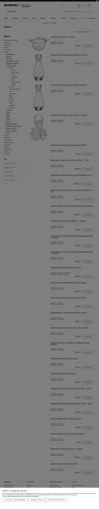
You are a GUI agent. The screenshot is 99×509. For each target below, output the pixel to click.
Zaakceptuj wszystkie (56, 500)
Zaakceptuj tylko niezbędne (15, 500)
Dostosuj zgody (36, 500)
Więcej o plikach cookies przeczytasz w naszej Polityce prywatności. (20, 496)
